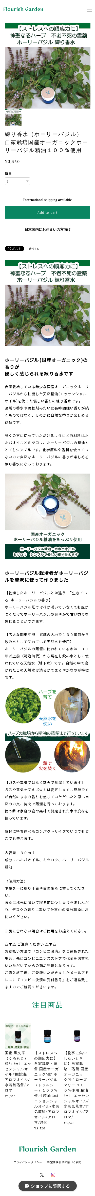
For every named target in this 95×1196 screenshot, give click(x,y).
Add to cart (47, 212)
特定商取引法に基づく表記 (64, 1162)
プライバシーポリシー (27, 1162)
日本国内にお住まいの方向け (48, 230)
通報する (34, 248)
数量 (8, 173)
